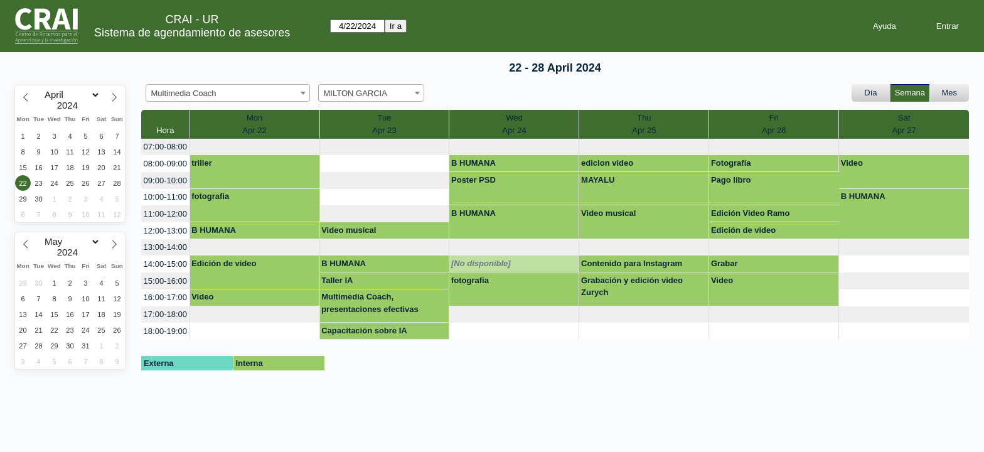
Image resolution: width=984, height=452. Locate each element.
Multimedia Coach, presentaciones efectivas (370, 303)
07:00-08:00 (165, 146)
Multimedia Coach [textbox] (184, 93)
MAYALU (597, 180)
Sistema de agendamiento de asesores (192, 32)
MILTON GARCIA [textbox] (355, 93)
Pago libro (731, 180)
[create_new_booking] (254, 147)
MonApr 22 (254, 124)
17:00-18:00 (165, 314)
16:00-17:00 (165, 297)
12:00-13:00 (165, 230)
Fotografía (731, 163)
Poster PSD (473, 180)
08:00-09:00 (165, 163)
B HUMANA (473, 163)
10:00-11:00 (165, 197)
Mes (950, 92)
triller (201, 163)
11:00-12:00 (165, 213)
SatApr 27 (904, 124)
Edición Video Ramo (750, 213)
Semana (910, 92)
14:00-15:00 (165, 264)
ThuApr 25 (644, 124)
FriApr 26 (774, 124)
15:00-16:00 (165, 281)
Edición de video (743, 230)
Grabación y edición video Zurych (632, 287)
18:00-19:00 (165, 331)
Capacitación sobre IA (364, 330)
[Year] (70, 105)
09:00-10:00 (165, 180)
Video (852, 163)
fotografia (210, 196)
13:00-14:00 (165, 247)
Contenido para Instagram (631, 263)
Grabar (724, 263)
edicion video (607, 163)
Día (870, 92)
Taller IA (337, 280)
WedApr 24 (514, 124)
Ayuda (884, 26)
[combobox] (228, 93)
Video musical (608, 213)
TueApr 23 (384, 124)
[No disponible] (481, 263)
